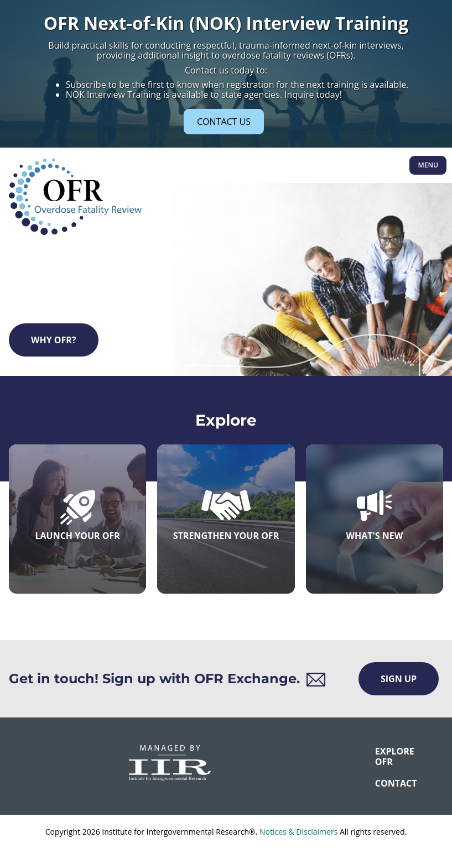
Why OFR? (53, 340)
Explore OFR (382, 756)
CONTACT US (224, 122)
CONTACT (382, 783)
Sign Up (399, 679)
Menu (428, 165)
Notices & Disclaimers (298, 831)
